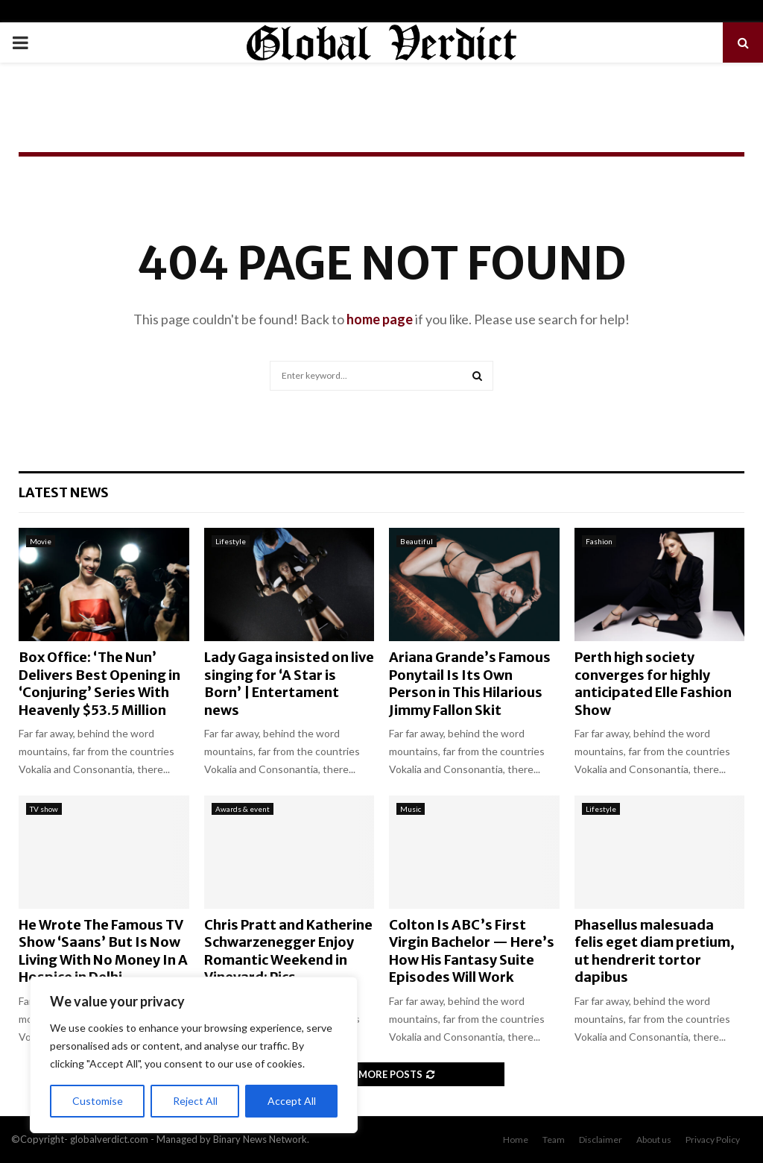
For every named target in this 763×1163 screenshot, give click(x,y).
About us (653, 1139)
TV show (44, 808)
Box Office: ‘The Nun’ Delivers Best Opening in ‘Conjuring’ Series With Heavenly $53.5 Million (99, 683)
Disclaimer (600, 1139)
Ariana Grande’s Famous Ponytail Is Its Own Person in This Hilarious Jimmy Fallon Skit (470, 683)
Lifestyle (230, 541)
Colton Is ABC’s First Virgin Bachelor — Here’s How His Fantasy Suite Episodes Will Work (471, 951)
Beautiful (416, 541)
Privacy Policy (713, 1139)
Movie (40, 541)
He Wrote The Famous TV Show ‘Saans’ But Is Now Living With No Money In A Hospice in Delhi (103, 951)
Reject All (195, 1100)
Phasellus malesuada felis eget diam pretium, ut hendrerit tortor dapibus (654, 951)
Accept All (291, 1100)
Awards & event (242, 808)
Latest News (64, 492)
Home (515, 1139)
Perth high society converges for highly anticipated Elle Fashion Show (653, 683)
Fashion (599, 541)
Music (410, 808)
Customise (97, 1100)
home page (379, 319)
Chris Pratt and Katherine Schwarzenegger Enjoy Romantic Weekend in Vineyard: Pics (288, 951)
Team (553, 1139)
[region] (194, 1055)
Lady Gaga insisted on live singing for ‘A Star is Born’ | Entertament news (289, 683)
